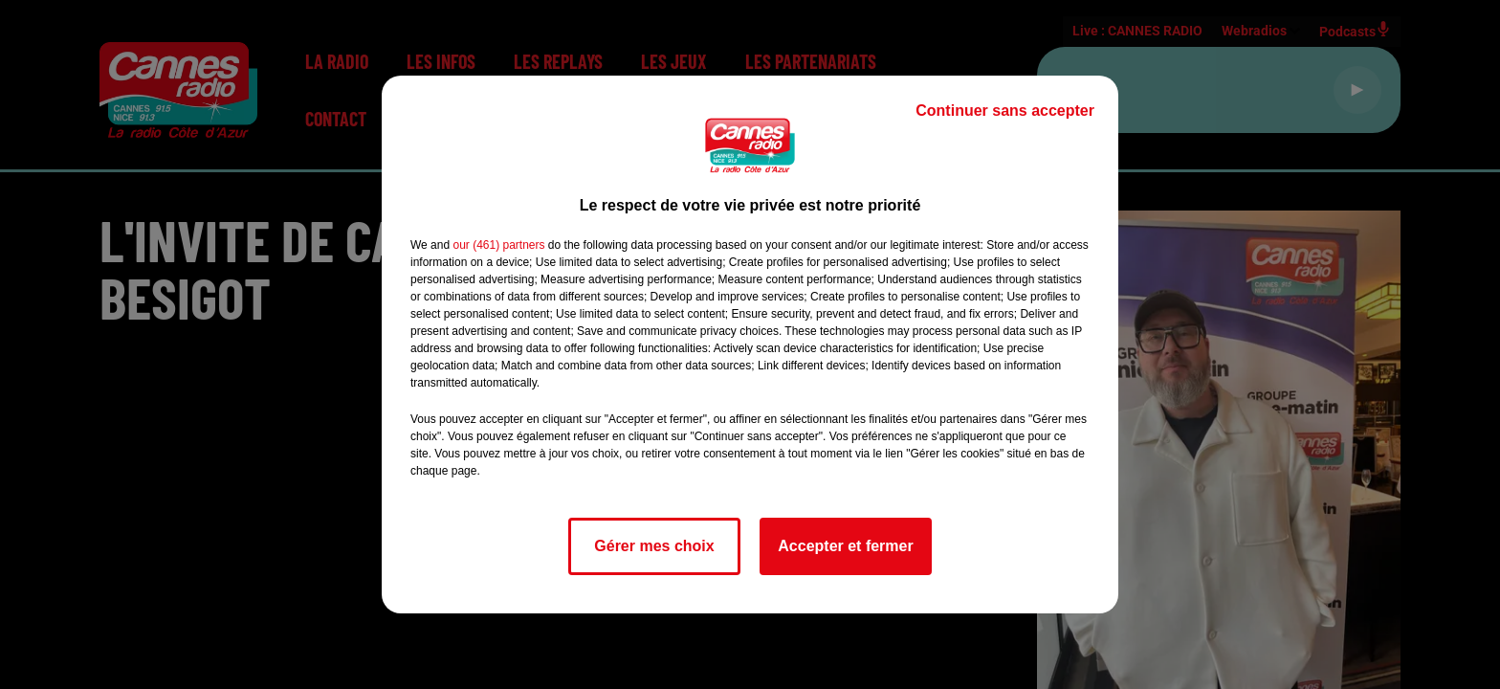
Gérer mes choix (654, 546)
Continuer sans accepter (1004, 110)
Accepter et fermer (845, 546)
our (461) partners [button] (498, 245)
